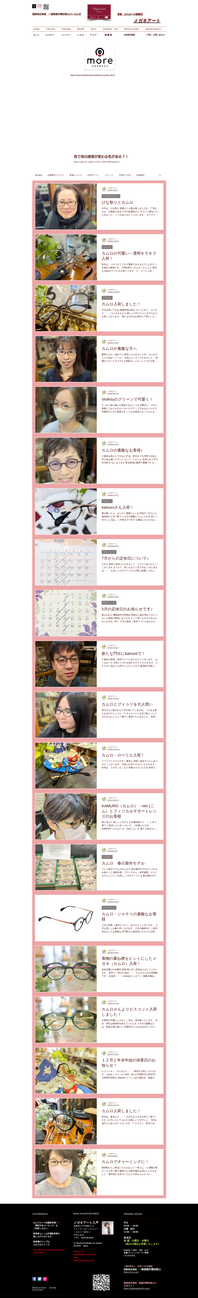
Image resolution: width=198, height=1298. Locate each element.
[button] (160, 175)
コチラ (36, 1244)
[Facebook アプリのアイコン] (34, 1279)
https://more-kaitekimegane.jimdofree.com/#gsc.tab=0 (92, 75)
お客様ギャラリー (56, 175)
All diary (38, 175)
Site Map (52, 1288)
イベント (109, 175)
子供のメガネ (125, 175)
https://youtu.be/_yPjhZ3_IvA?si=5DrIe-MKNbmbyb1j (97, 162)
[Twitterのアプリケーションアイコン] (40, 1279)
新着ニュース (76, 175)
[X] (34, 6)
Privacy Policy (37, 1290)
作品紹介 (141, 175)
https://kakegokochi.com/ (137, 1288)
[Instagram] (39, 6)
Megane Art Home (39, 1288)
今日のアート (93, 175)
